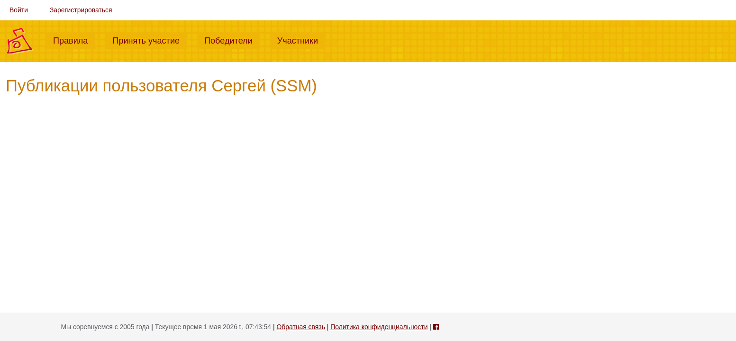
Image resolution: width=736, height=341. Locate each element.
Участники (301, 39)
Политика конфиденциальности (378, 327)
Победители (232, 39)
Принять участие (149, 39)
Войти (18, 10)
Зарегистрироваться (81, 10)
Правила (74, 39)
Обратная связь (300, 327)
